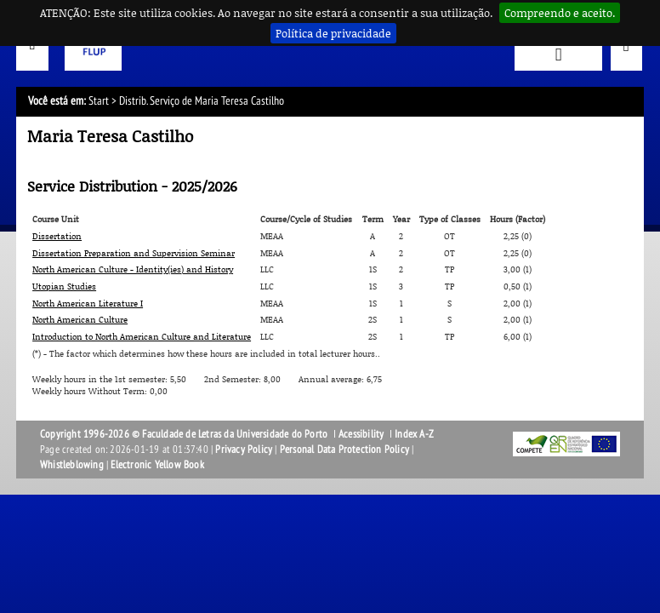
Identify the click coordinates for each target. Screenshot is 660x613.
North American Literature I (87, 303)
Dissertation (57, 236)
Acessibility (361, 434)
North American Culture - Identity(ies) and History (132, 269)
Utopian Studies (64, 286)
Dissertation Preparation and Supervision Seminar (133, 253)
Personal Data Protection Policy (344, 449)
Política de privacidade (333, 33)
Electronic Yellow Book (157, 465)
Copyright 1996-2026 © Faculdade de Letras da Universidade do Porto (185, 434)
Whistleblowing (72, 465)
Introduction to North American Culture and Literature (141, 336)
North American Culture (80, 319)
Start (98, 101)
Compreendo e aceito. (559, 12)
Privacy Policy (243, 449)
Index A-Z (414, 434)
